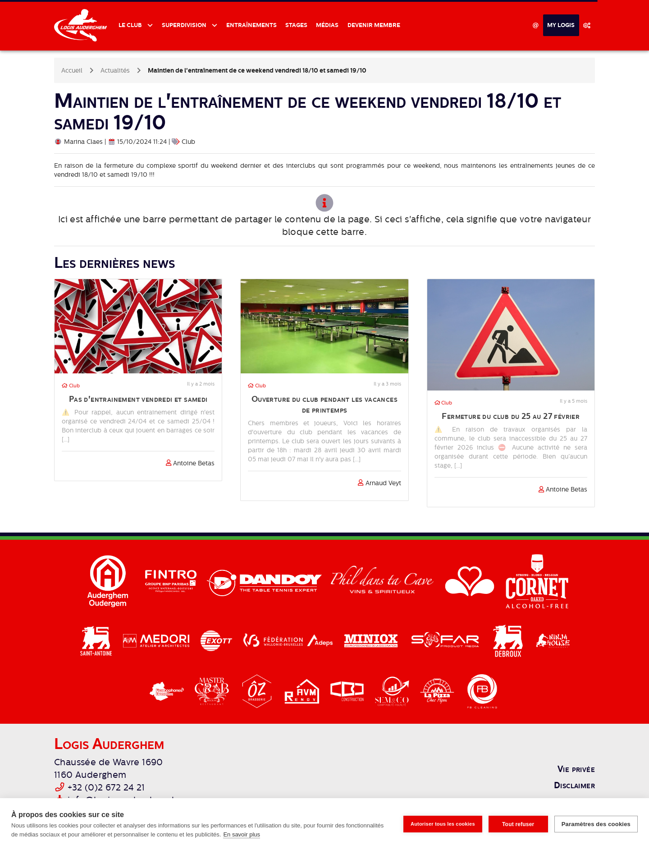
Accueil (71, 70)
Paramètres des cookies (596, 824)
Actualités (115, 70)
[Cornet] (537, 580)
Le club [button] (131, 25)
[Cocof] (167, 690)
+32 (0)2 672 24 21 (106, 787)
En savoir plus (241, 834)
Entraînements (251, 25)
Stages (296, 25)
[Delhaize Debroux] (508, 640)
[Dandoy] (265, 580)
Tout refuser (518, 824)
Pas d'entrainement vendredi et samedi (138, 399)
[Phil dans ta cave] (383, 580)
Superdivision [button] (185, 25)
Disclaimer (574, 785)
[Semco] (393, 690)
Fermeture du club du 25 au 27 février (511, 416)
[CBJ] (347, 690)
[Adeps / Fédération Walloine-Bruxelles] (289, 640)
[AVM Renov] (302, 690)
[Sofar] (446, 640)
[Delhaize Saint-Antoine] (96, 640)
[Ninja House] (553, 640)
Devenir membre (373, 25)
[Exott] (217, 640)
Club (71, 386)
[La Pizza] (438, 690)
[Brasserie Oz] (257, 690)
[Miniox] (372, 640)
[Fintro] (171, 580)
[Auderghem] (108, 580)
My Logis (561, 25)
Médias (327, 25)
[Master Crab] (212, 690)
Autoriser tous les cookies (443, 824)
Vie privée (576, 768)
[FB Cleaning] (482, 690)
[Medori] (157, 640)
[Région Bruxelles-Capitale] (470, 580)
